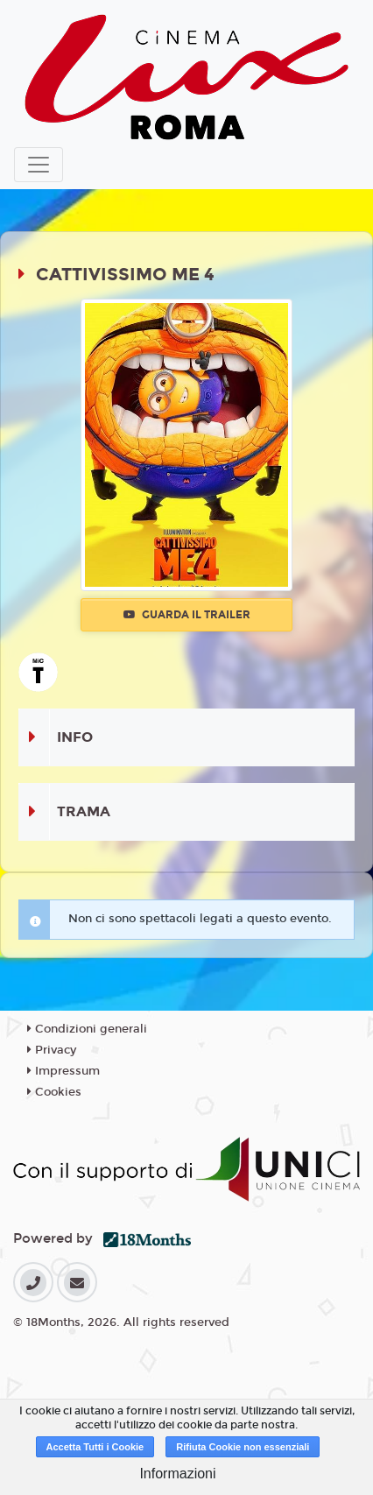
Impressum (63, 1071)
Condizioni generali (87, 1029)
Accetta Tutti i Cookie (95, 1447)
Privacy (51, 1050)
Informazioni (177, 1473)
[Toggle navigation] (38, 164)
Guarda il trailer (186, 615)
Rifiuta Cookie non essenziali (242, 1447)
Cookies (54, 1092)
